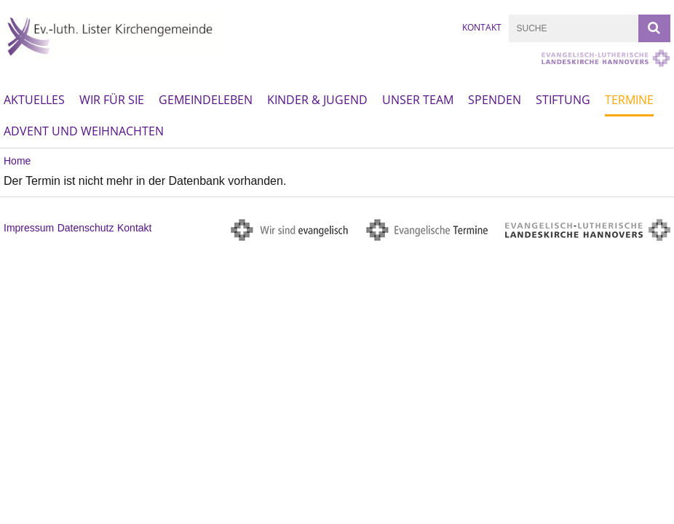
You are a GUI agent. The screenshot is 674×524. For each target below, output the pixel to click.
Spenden (494, 100)
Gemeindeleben (206, 100)
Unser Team (417, 100)
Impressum (29, 228)
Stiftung (563, 100)
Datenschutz (86, 228)
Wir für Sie (111, 100)
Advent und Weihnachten (84, 131)
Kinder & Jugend (317, 100)
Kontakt (481, 27)
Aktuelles (34, 100)
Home (17, 161)
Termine (629, 100)
